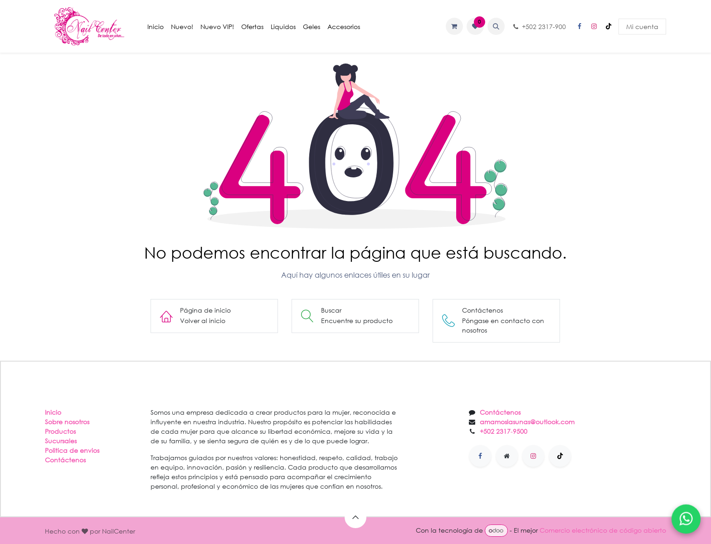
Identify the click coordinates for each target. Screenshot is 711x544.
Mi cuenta (642, 26)
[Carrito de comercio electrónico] (454, 26)
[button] (496, 26)
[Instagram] (594, 26)
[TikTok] (608, 26)
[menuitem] (155, 26)
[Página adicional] (507, 456)
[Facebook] (579, 26)
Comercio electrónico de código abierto (603, 530)
